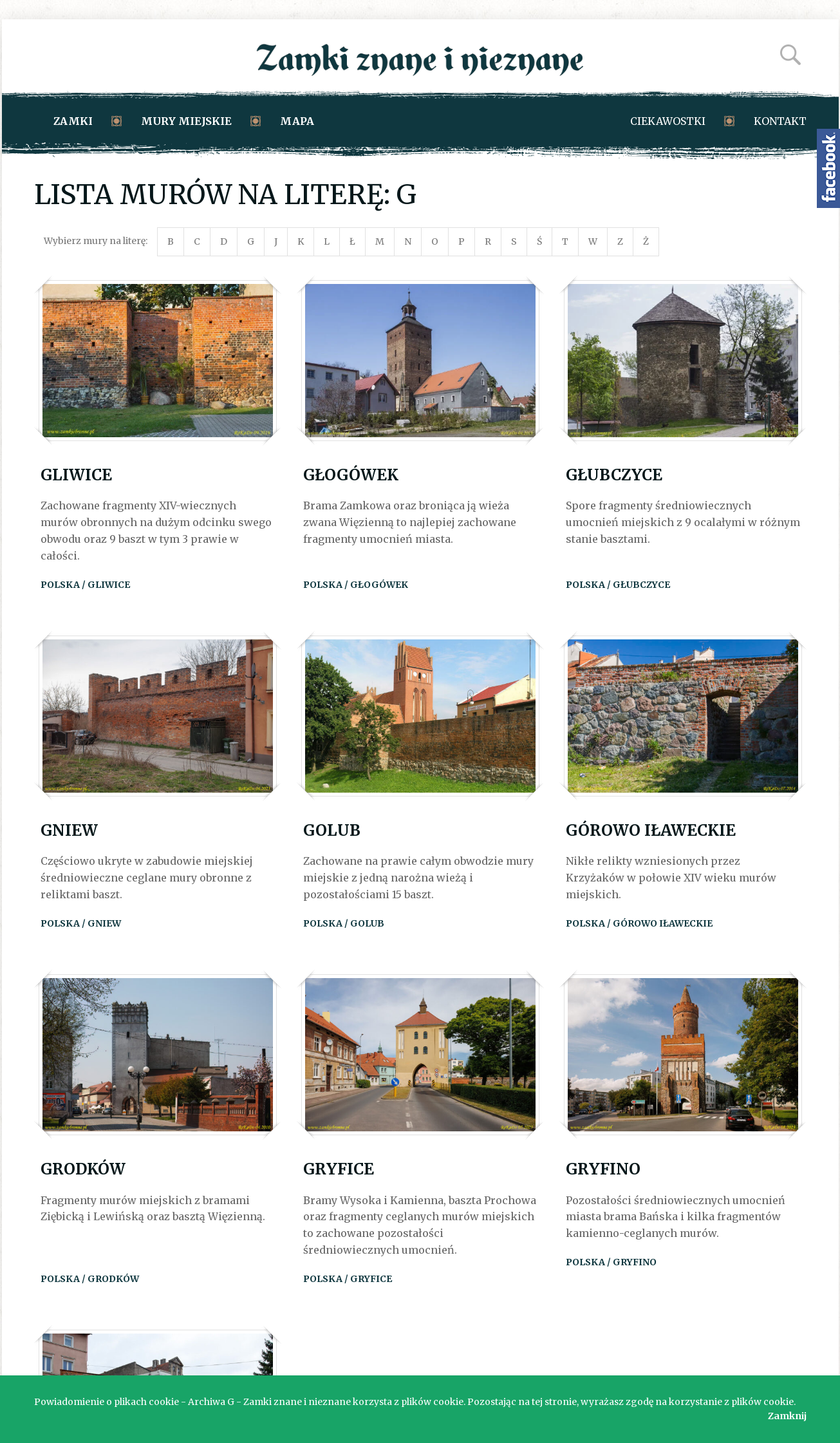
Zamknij (787, 1416)
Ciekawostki (667, 121)
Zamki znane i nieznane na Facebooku (828, 168)
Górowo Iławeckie (651, 830)
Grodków (83, 1169)
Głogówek (350, 475)
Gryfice (338, 1169)
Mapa (297, 121)
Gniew (69, 830)
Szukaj (790, 55)
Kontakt (780, 121)
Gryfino (603, 1169)
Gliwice (76, 475)
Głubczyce (614, 475)
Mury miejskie (186, 121)
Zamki (73, 121)
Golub (331, 830)
